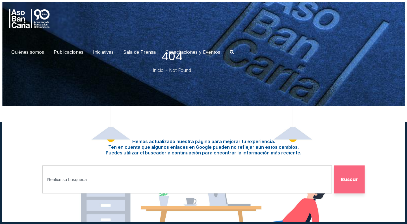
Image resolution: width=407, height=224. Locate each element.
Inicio (158, 70)
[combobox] (187, 179)
